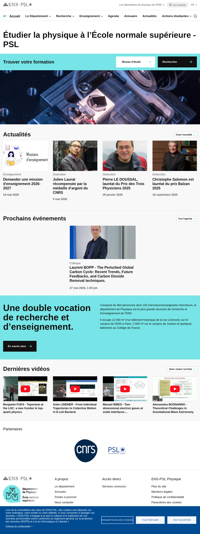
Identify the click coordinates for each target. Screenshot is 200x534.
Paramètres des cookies (166, 502)
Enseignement (89, 16)
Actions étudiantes (175, 16)
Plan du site (158, 486)
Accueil (15, 16)
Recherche (63, 16)
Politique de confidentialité (18, 526)
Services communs (114, 486)
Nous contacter (64, 502)
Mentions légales (161, 491)
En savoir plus (17, 346)
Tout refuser (150, 520)
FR (192, 4)
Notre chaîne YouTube (180, 369)
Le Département (36, 16)
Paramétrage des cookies (117, 520)
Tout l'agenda (185, 218)
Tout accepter (182, 520)
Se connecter (179, 5)
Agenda (113, 16)
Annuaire (130, 16)
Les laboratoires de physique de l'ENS (140, 4)
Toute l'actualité (184, 134)
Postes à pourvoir (66, 497)
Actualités (149, 16)
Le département (64, 486)
